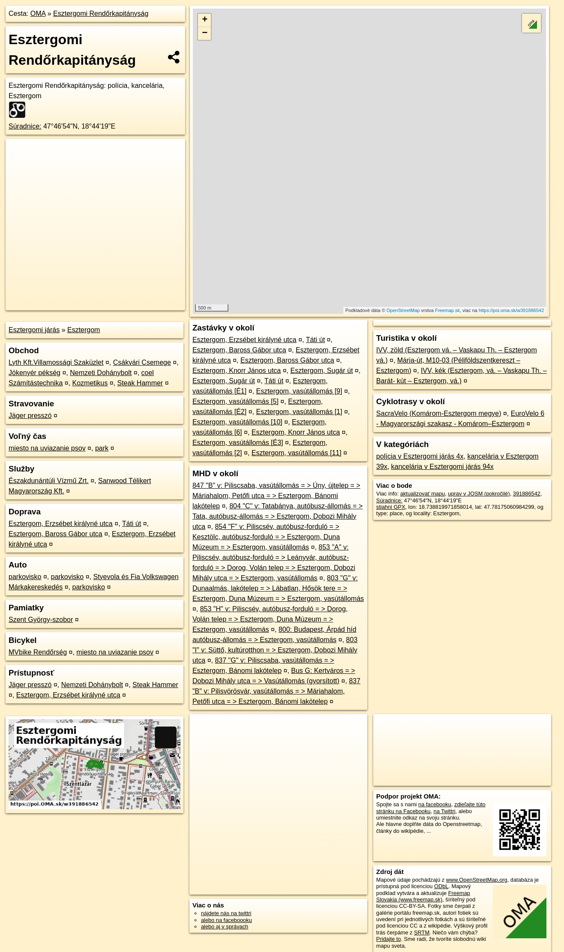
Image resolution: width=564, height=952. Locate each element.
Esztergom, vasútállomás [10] (237, 422)
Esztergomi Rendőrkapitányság (100, 13)
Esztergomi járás (34, 329)
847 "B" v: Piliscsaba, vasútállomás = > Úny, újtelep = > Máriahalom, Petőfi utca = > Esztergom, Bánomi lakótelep (276, 496)
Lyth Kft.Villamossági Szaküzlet (56, 362)
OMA (38, 13)
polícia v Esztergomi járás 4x (420, 456)
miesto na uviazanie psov (47, 448)
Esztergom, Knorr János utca (236, 370)
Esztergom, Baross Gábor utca (55, 534)
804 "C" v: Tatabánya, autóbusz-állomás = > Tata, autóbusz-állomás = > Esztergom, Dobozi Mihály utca (277, 516)
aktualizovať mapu (422, 493)
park (101, 448)
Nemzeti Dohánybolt (101, 372)
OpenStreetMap (403, 310)
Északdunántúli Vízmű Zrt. (49, 480)
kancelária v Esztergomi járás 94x (442, 466)
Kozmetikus (90, 383)
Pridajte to (388, 939)
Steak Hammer (140, 383)
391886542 (526, 493)
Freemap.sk (447, 310)
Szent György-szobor (41, 619)
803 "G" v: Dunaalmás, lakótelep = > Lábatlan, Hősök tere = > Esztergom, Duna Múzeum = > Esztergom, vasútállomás (278, 588)
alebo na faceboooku (226, 920)
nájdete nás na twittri (226, 913)
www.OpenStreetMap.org (476, 880)
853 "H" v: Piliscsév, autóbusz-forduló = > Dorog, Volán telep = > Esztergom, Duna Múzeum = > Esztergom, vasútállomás (270, 619)
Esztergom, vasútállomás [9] (299, 391)
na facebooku (434, 804)
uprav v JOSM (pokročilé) (479, 493)
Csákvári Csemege (142, 362)
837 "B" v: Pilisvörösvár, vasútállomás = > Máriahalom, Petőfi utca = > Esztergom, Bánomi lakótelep (276, 691)
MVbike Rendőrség (38, 652)
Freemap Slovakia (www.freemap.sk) (423, 896)
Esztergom (83, 329)
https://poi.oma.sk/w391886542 (511, 310)
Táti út (131, 523)
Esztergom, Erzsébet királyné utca (61, 523)
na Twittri (445, 811)
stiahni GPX (390, 507)
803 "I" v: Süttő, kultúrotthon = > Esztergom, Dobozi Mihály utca (274, 650)
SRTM (421, 932)
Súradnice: (25, 126)
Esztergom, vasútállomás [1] (299, 411)
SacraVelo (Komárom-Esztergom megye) (438, 413)
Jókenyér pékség (34, 372)
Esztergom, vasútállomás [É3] (237, 442)
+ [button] (204, 20)
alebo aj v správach (224, 926)
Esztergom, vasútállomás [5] (235, 401)
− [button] (204, 33)
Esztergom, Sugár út (321, 370)
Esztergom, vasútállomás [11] (297, 452)
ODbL (441, 886)
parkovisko (25, 576)
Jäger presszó (30, 415)
